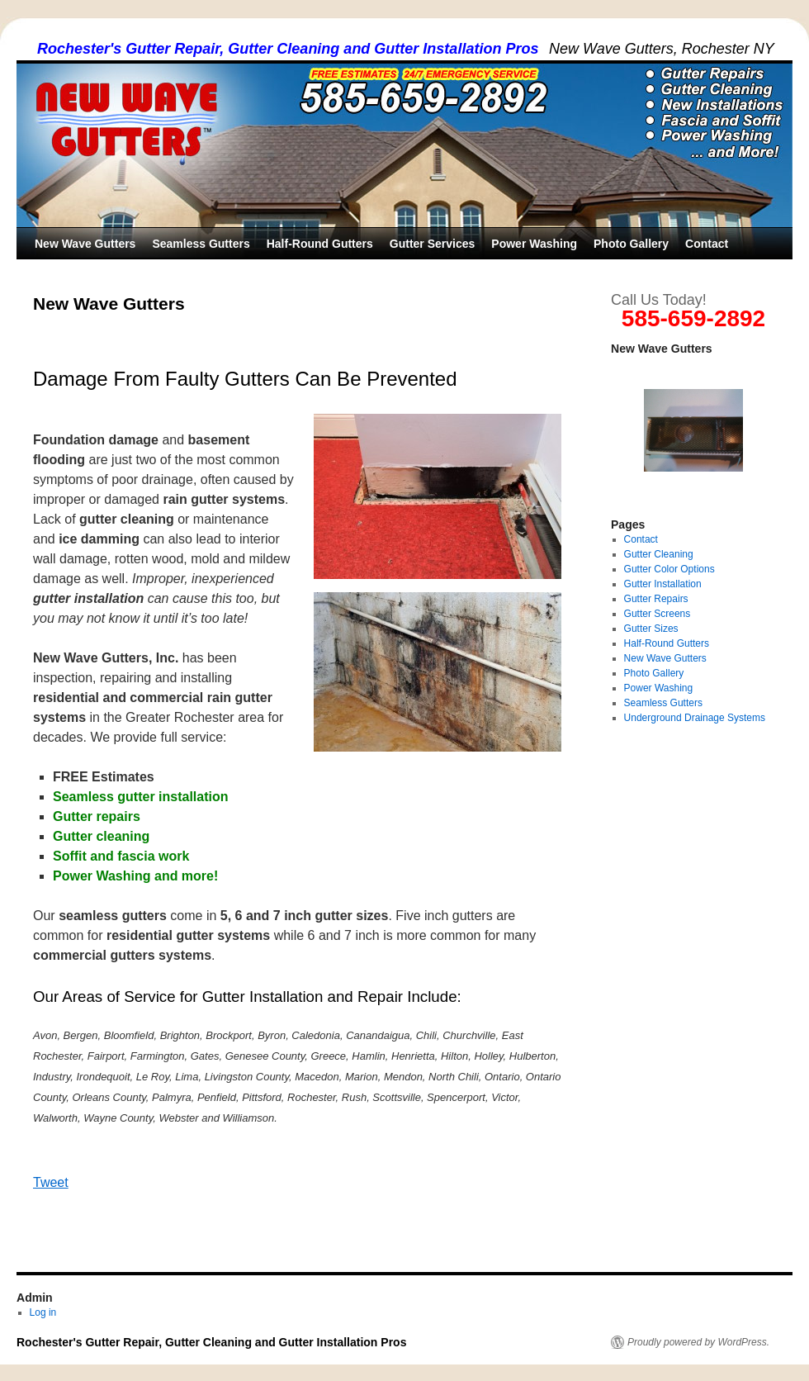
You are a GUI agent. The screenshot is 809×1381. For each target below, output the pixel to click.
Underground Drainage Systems (694, 718)
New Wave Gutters (85, 243)
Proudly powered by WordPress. (698, 1342)
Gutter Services (432, 243)
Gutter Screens (657, 613)
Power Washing (534, 243)
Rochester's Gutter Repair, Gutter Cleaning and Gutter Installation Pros (287, 48)
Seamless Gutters (200, 243)
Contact (706, 243)
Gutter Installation (663, 584)
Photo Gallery (631, 243)
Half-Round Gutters (320, 243)
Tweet (51, 1182)
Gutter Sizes (651, 628)
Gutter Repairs (656, 599)
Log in (43, 1312)
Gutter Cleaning (658, 554)
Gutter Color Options (669, 569)
